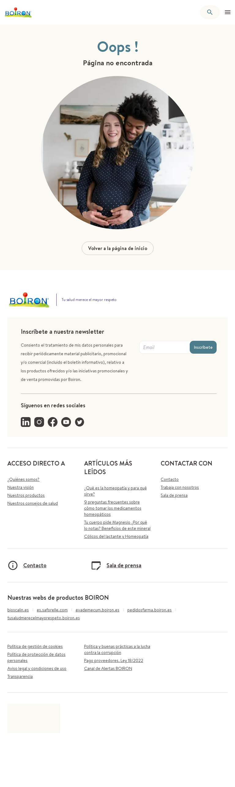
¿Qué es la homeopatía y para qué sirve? (115, 491)
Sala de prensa (174, 495)
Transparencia (20, 676)
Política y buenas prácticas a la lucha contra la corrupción (117, 649)
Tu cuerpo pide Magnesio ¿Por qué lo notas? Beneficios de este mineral (117, 525)
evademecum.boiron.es (97, 610)
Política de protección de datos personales (36, 657)
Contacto (170, 479)
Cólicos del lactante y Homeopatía (116, 536)
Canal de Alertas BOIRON (108, 668)
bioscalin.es (18, 610)
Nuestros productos (26, 495)
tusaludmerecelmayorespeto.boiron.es (43, 618)
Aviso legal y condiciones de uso (36, 668)
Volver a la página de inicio (117, 248)
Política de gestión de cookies (35, 646)
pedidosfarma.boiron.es (149, 610)
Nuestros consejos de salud (32, 503)
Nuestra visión (20, 487)
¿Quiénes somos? (23, 479)
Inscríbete (203, 347)
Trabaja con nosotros (180, 487)
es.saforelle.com (52, 610)
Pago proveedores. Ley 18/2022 (113, 660)
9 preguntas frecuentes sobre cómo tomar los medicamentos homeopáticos (112, 508)
